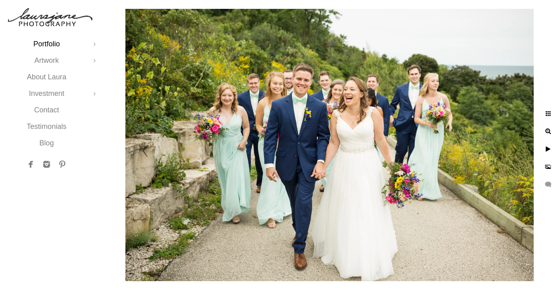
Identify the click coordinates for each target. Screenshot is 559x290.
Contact (46, 110)
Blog (46, 143)
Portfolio (46, 44)
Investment (46, 93)
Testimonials (46, 126)
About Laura (46, 77)
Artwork (46, 60)
